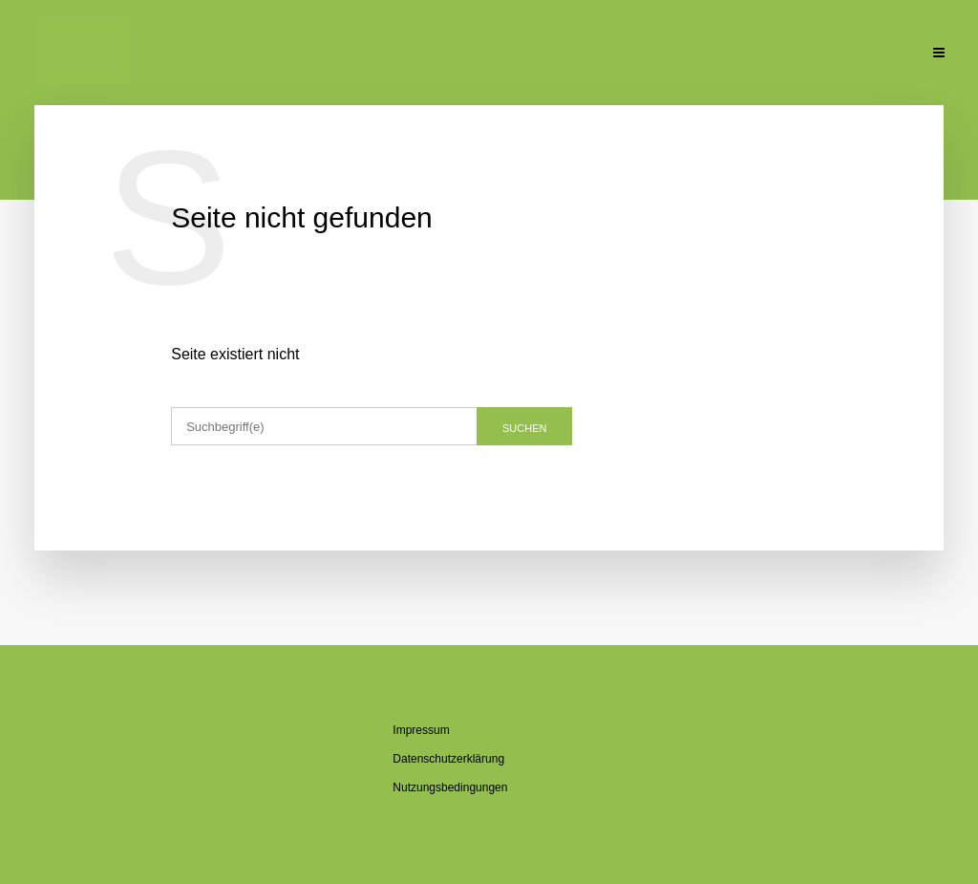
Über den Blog (470, 54)
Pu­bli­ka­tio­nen (675, 54)
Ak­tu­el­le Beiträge (245, 54)
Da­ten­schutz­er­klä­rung (448, 758)
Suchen (524, 428)
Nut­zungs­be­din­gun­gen (450, 787)
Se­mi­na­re (574, 54)
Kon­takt (879, 54)
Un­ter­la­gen (787, 54)
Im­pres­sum (421, 730)
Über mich (363, 54)
